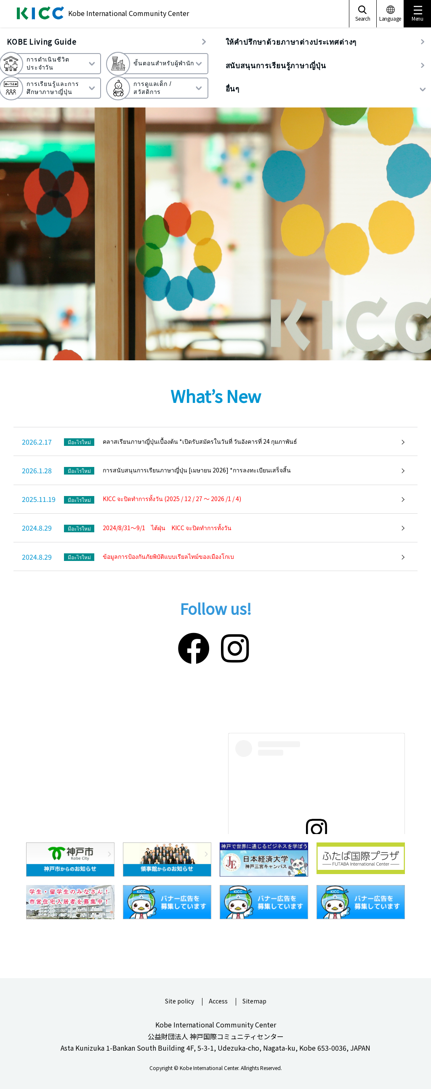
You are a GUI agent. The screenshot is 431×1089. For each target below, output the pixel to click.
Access (218, 1001)
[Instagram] (235, 646)
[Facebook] (194, 646)
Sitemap (254, 1001)
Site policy (179, 1001)
